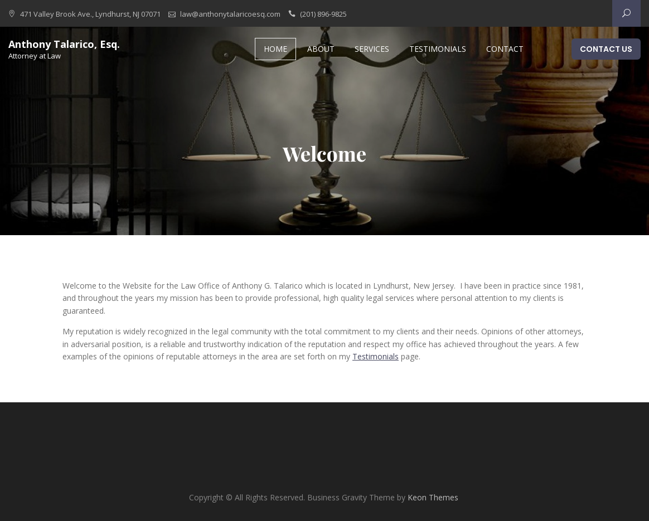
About (321, 48)
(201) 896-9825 (323, 14)
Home (275, 48)
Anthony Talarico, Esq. (64, 44)
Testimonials (437, 48)
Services (372, 48)
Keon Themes (433, 497)
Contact (505, 48)
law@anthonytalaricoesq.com (230, 14)
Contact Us (606, 49)
